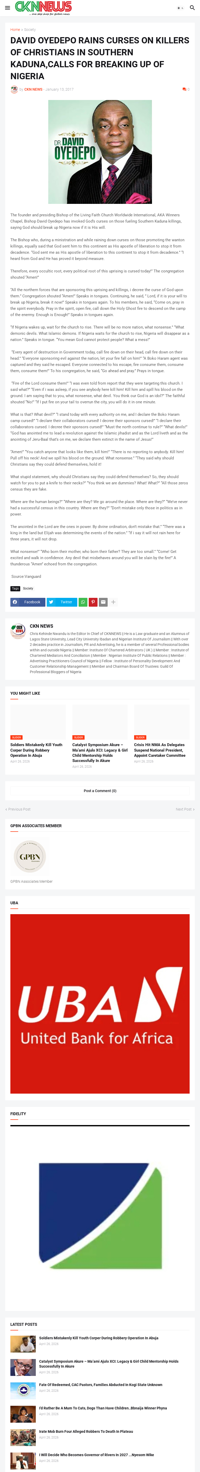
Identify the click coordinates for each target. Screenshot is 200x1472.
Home (15, 30)
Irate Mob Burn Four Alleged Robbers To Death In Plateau (86, 1431)
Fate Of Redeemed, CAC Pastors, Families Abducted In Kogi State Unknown (100, 1385)
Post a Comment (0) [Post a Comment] (100, 791)
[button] (7, 8)
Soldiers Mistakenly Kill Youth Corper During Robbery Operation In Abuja (36, 750)
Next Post (184, 809)
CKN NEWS (41, 626)
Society (30, 30)
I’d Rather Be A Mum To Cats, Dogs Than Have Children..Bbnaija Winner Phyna (103, 1408)
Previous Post (19, 809)
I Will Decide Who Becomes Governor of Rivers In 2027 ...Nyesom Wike (96, 1455)
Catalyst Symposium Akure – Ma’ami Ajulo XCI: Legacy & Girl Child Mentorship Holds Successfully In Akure (100, 752)
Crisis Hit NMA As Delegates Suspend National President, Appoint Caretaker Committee (159, 750)
